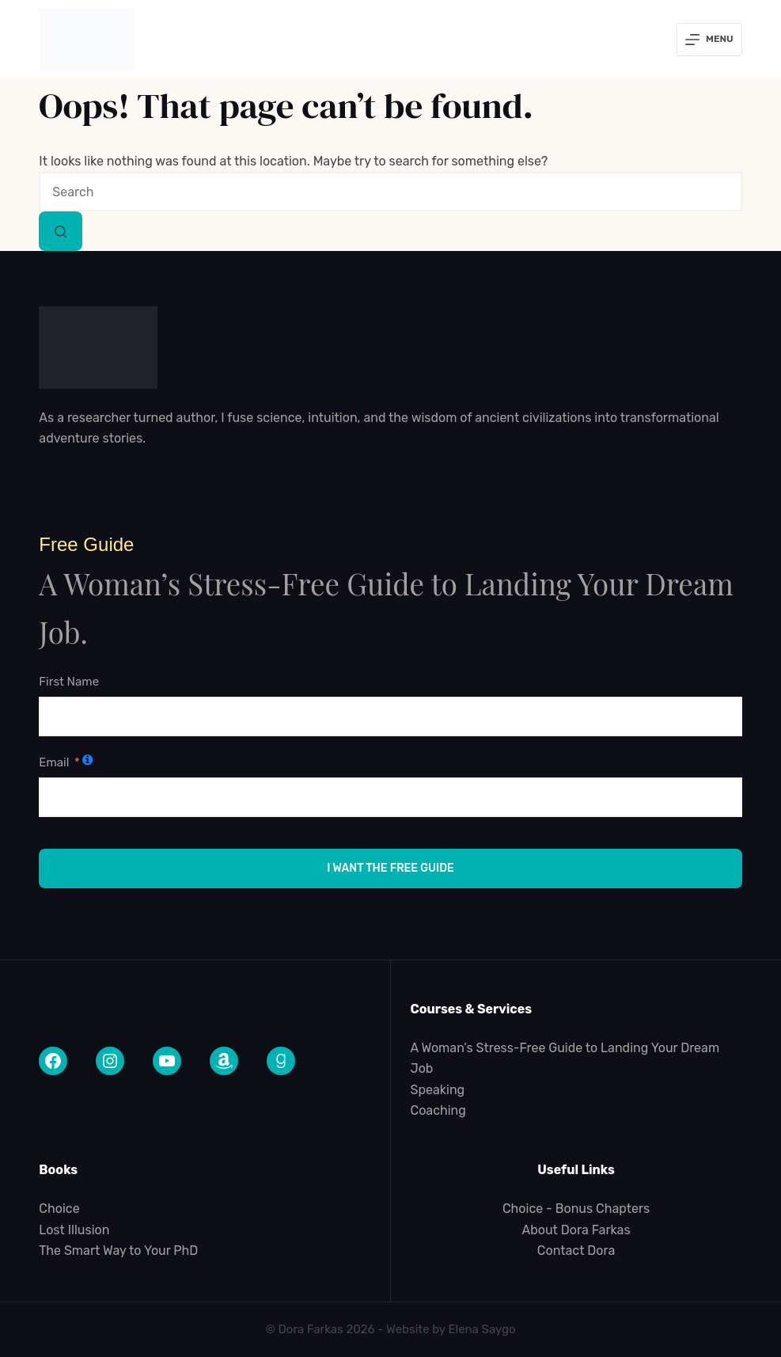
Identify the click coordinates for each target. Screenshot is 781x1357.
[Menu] (709, 39)
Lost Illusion (74, 1229)
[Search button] (60, 231)
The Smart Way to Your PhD (118, 1250)
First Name (69, 682)
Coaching (437, 1110)
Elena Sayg (478, 1329)
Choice (59, 1208)
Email (54, 762)
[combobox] (390, 191)
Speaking (437, 1089)
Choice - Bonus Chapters (576, 1208)
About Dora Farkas (576, 1229)
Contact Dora (576, 1250)
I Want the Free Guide (390, 868)
